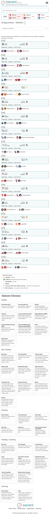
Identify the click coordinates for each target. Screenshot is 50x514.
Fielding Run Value (40, 456)
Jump (2, 456)
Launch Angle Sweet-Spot (25, 313)
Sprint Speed (4, 491)
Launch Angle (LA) (23, 304)
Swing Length (38, 354)
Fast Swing (8, 281)
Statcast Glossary (11, 295)
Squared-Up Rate (22, 382)
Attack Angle (4, 366)
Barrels (37, 304)
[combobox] (25, 10)
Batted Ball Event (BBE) (41, 313)
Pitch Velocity (5, 414)
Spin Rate (3, 427)
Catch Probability (6, 472)
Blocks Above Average (24, 472)
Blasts (36, 382)
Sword (7, 283)
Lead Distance (39, 444)
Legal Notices (31, 508)
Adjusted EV (4, 338)
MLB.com (38, 508)
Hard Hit (7, 277)
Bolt (19, 491)
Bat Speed (4, 354)
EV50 (36, 324)
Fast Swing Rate (22, 354)
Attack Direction (39, 366)
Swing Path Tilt (5, 382)
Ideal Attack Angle (22, 366)
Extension (20, 427)
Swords (3, 397)
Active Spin (38, 414)
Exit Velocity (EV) (5, 304)
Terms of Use (12, 508)
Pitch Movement (22, 414)
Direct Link (4, 47)
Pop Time (3, 444)
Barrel (8, 279)
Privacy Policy (22, 508)
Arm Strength (21, 444)
